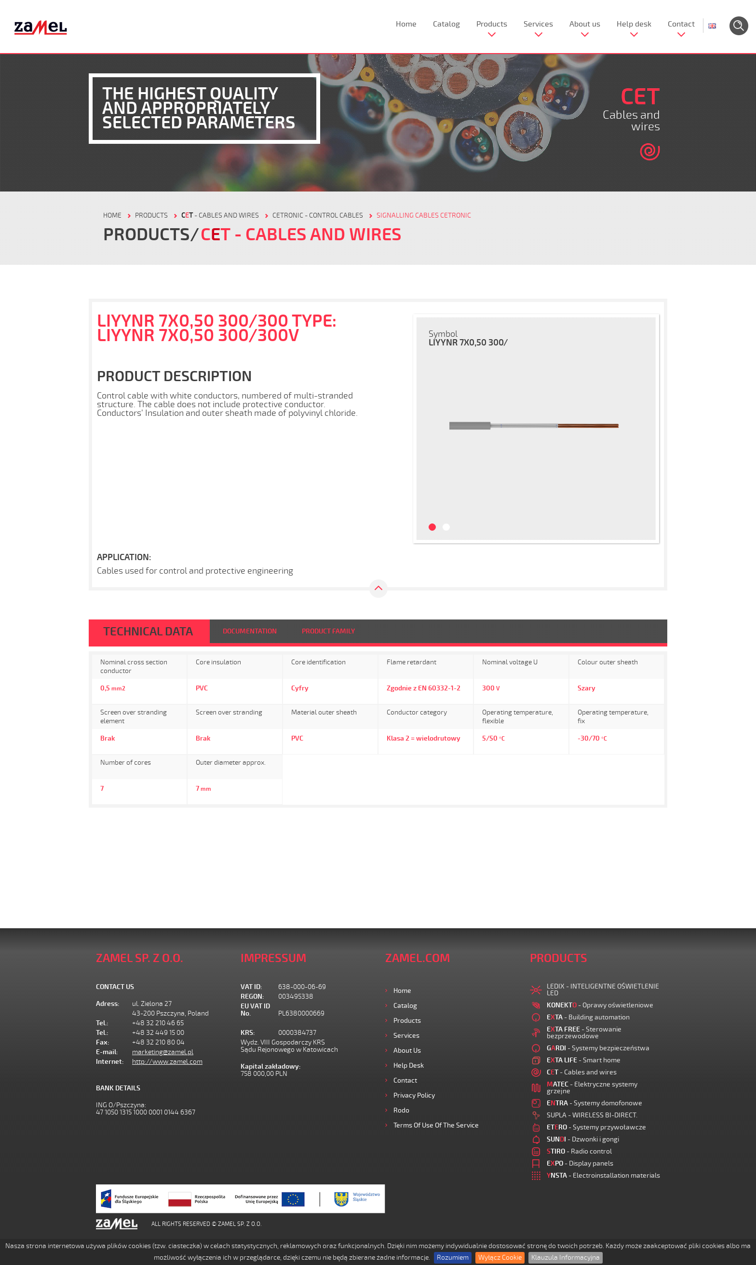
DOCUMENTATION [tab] (250, 631)
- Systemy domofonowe (594, 1103)
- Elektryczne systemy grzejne (592, 1087)
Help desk (634, 24)
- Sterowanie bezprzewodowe (584, 1032)
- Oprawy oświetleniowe (600, 1005)
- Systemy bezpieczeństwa (598, 1048)
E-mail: (107, 1052)
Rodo (401, 1110)
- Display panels (580, 1163)
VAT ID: (251, 986)
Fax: (102, 1042)
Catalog (446, 24)
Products (491, 24)
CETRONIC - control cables (317, 215)
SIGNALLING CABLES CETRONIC (424, 215)
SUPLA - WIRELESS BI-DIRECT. (592, 1115)
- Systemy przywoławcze (596, 1127)
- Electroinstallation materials (603, 1175)
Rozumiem (453, 1257)
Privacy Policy (414, 1095)
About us (584, 24)
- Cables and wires (220, 215)
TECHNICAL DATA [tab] (148, 631)
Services (538, 24)
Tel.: (102, 1023)
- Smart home (584, 1060)
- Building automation (588, 1017)
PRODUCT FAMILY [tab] (328, 631)
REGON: (252, 996)
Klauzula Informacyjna (565, 1257)
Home (406, 24)
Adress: (108, 1003)
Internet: (110, 1061)
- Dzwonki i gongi (583, 1139)
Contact (681, 24)
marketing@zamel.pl (162, 1052)
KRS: (248, 1032)
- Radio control (579, 1151)
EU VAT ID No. (255, 1010)
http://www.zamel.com (167, 1062)
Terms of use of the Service (436, 1125)
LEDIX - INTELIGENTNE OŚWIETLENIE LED (603, 989)
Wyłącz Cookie (500, 1257)
